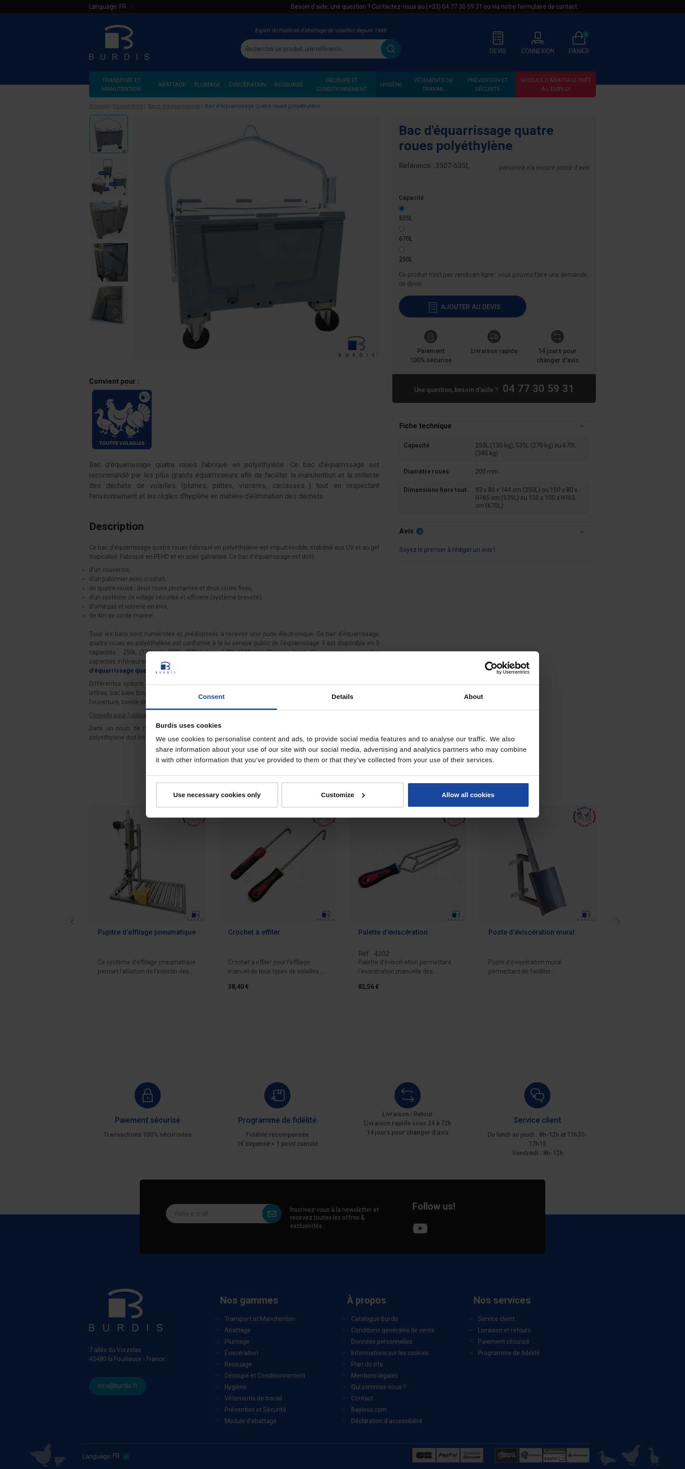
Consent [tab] (211, 696)
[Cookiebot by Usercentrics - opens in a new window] (491, 667)
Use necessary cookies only (216, 794)
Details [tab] (342, 696)
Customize (343, 794)
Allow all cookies (468, 794)
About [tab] (473, 696)
